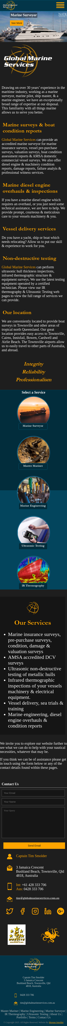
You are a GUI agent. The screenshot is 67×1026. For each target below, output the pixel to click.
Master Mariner (10, 1010)
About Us (55, 1014)
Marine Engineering (32, 1010)
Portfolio (21, 1017)
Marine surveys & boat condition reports (29, 128)
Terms (32, 1017)
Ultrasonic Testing (37, 1014)
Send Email (34, 845)
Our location (17, 312)
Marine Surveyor (55, 1010)
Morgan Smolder (56, 1022)
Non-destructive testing (29, 258)
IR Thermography (15, 1014)
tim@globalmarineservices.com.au (37, 898)
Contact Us (44, 1017)
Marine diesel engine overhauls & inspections (30, 188)
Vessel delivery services (29, 229)
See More (16, 23)
